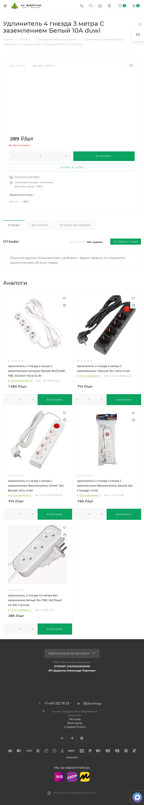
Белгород (74, 723)
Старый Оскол (75, 727)
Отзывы (14, 225)
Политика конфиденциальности (75, 793)
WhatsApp (82, 738)
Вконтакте (62, 738)
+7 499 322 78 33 (56, 703)
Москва (75, 719)
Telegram (72, 738)
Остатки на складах (75, 225)
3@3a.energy (92, 703)
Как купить (39, 225)
